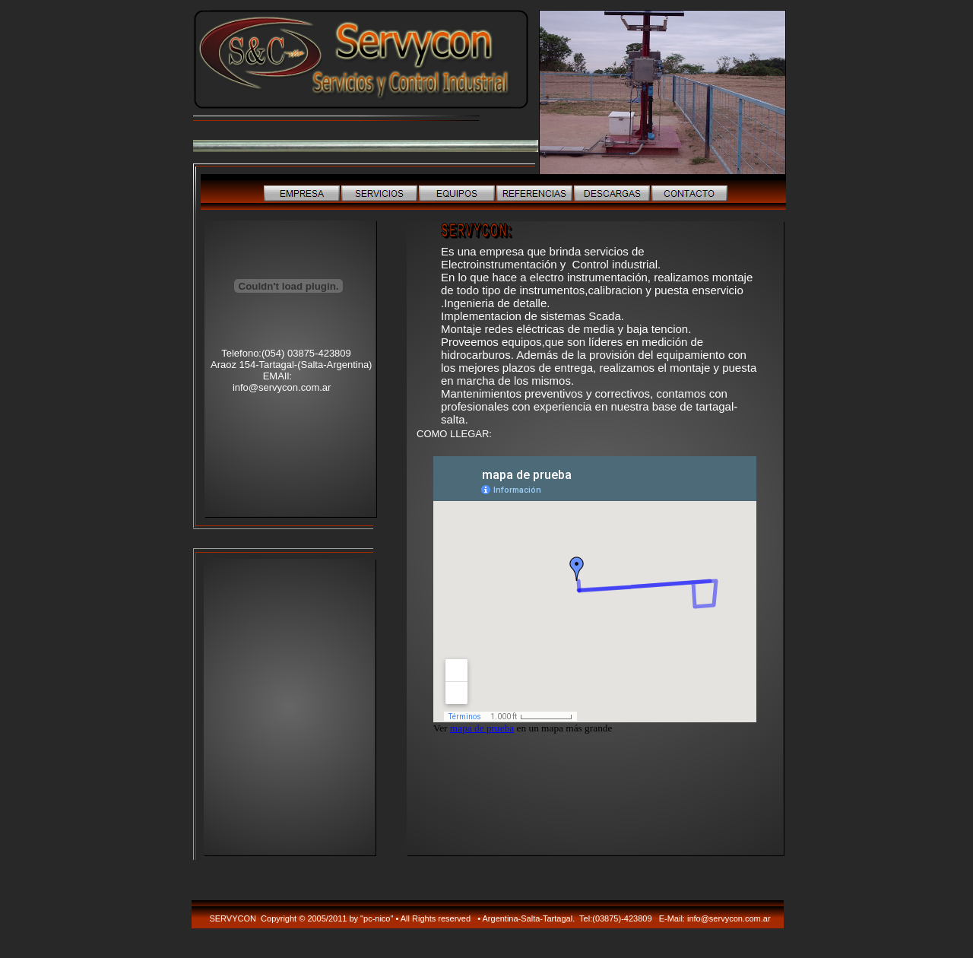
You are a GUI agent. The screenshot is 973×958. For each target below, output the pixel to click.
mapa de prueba (482, 728)
